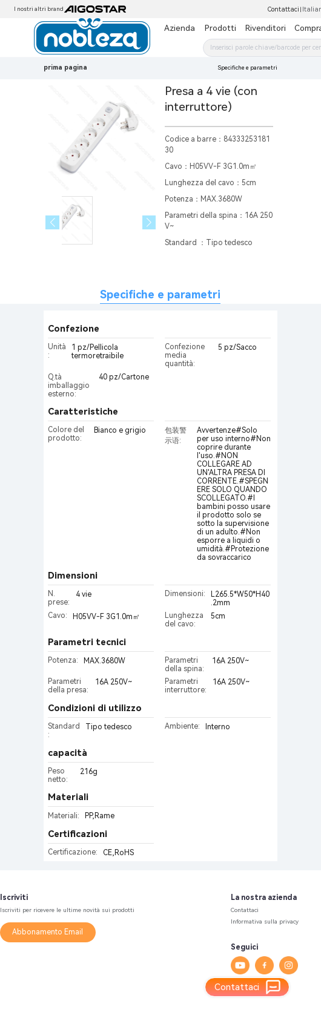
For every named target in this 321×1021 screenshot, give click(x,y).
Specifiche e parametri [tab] (160, 294)
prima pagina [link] (65, 67)
